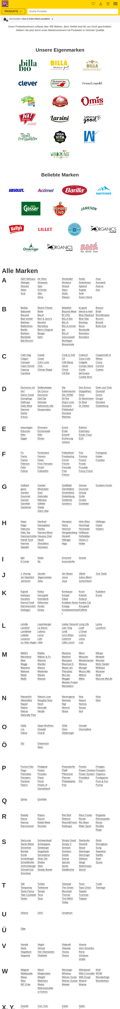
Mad (23, 660)
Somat (65, 858)
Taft (23, 884)
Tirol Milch (67, 898)
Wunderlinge (102, 977)
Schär (24, 855)
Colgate (83, 362)
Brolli (98, 311)
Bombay (83, 322)
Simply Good (69, 840)
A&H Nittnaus (28, 279)
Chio (40, 366)
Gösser (83, 485)
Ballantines (27, 326)
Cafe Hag (26, 355)
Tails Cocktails (28, 895)
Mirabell (100, 656)
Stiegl (82, 862)
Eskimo (83, 427)
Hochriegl (84, 525)
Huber (99, 525)
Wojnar (82, 984)
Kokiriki (83, 595)
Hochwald (84, 529)
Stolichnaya (85, 866)
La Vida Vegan (29, 642)
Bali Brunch (27, 340)
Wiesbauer (84, 969)
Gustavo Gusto (104, 485)
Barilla (24, 329)
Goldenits (67, 500)
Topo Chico (85, 887)
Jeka (40, 581)
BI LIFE (66, 315)
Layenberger (44, 624)
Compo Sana (86, 366)
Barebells (26, 337)
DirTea (65, 398)
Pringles (100, 766)
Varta (23, 948)
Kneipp (65, 606)
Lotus (82, 638)
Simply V (66, 844)
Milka (81, 678)
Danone (25, 409)
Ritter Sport (85, 826)
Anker (82, 279)
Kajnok (24, 591)
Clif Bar (66, 373)
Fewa (40, 460)
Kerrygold (43, 595)
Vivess (65, 952)
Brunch (99, 318)
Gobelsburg (68, 496)
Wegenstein (44, 973)
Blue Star (84, 318)
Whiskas (66, 973)
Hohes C (83, 540)
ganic (23, 489)
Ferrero (41, 456)
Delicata (42, 402)
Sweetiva (101, 851)
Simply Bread (45, 869)
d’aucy (24, 417)
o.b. (23, 729)
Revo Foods (85, 815)
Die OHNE (67, 395)
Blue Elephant (86, 315)
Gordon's (67, 503)
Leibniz (41, 631)
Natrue (24, 711)
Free (64, 471)
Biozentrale (68, 344)
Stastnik (83, 844)
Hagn (23, 525)
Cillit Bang (67, 362)
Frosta (82, 463)
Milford (82, 675)
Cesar (41, 358)
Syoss (99, 862)
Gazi (40, 492)
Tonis (81, 884)
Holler (82, 543)
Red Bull (66, 815)
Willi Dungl (84, 977)
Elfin (40, 434)
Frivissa (83, 456)
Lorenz (82, 635)
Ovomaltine (85, 729)
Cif (63, 358)
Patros (24, 785)
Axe (98, 290)
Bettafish (66, 307)
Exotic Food (85, 434)
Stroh (98, 840)
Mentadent (67, 686)
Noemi (82, 700)
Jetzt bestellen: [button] (29, 19)
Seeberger (43, 847)
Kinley (41, 610)
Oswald (42, 729)
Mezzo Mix (84, 671)
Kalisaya (25, 595)
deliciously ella (45, 406)
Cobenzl (83, 355)
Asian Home (85, 297)
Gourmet (83, 489)
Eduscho (25, 431)
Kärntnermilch (28, 606)
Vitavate (66, 948)
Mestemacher (86, 660)
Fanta (24, 456)
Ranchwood (27, 826)
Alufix (65, 293)
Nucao (82, 707)
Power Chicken (87, 770)
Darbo (24, 413)
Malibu (41, 653)
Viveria (82, 944)
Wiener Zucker (70, 980)
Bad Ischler (27, 318)
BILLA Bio (67, 318)
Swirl (98, 858)
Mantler (42, 664)
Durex (99, 395)
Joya (64, 581)
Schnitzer (26, 873)
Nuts (98, 696)
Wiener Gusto (69, 977)
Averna (99, 286)
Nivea (65, 711)
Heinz (65, 525)
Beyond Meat (69, 311)
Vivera (65, 955)
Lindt (64, 631)
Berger (41, 333)
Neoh (40, 704)
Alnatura (66, 282)
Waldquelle (27, 973)
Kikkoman (43, 602)
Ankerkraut (85, 282)
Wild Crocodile (87, 973)
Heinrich (66, 529)
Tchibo (41, 884)
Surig (98, 847)
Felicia (24, 471)
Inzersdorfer (68, 561)
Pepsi (41, 777)
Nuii (81, 711)
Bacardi (25, 315)
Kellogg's (25, 610)
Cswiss (99, 369)
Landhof (25, 628)
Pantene (25, 781)
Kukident (100, 591)
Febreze (25, 463)
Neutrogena (68, 696)
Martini (41, 675)
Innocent (66, 557)
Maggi (24, 664)
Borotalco (84, 337)
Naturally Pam (28, 715)
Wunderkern (102, 980)
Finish (41, 467)
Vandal (24, 944)
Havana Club (45, 536)
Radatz (24, 815)
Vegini (41, 944)
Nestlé (41, 711)
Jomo (65, 577)
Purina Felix (27, 766)
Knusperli (84, 606)
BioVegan (67, 340)
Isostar (82, 557)
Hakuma (25, 529)
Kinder (41, 606)
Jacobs (41, 573)
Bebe (40, 311)
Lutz (81, 642)
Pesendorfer (68, 766)
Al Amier (42, 290)
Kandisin (25, 599)
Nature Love (44, 696)
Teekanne (43, 887)
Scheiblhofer (27, 862)
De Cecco (43, 391)
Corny (99, 362)
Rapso (41, 815)
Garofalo (25, 503)
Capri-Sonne (27, 366)
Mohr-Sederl (102, 664)
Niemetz (66, 700)
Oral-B (41, 733)
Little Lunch (68, 642)
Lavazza (25, 638)
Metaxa (83, 664)
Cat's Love (43, 362)
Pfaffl (64, 770)
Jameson (26, 581)
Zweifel (24, 1006)
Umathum (67, 913)
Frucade (83, 467)
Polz (64, 785)
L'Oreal (83, 631)
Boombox (84, 333)
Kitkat (65, 599)
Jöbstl (82, 573)
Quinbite (42, 799)
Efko (23, 434)
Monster (100, 660)
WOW (99, 973)
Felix (23, 467)
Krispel (65, 595)
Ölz (22, 743)
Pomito (82, 766)
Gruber (82, 500)
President (84, 777)
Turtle (99, 884)
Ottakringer (68, 733)
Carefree (25, 373)
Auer (98, 279)
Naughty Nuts (45, 700)
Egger (24, 438)
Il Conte (25, 561)
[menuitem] (13, 11)
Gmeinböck (68, 492)
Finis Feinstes (45, 463)
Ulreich (24, 913)
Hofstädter (84, 536)
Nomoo (83, 704)
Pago (23, 770)
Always (66, 297)
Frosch (82, 460)
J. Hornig (25, 573)
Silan (40, 866)
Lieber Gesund (70, 624)
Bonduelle (84, 329)
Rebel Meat (44, 822)
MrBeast (100, 667)
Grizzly (82, 492)
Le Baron (42, 628)
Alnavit (65, 286)
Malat (24, 675)
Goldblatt (67, 485)
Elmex (41, 438)
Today (65, 902)
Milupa (99, 653)
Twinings (100, 887)
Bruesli (99, 322)
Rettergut (67, 826)
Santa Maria (27, 844)
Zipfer (82, 1006)
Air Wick (42, 279)
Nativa (24, 707)
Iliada (40, 557)
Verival (41, 948)
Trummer (84, 895)
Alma (40, 297)
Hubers (100, 529)
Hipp (64, 543)
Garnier (25, 500)
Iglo (23, 557)
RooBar (100, 826)
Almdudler (67, 279)
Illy (39, 561)
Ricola (82, 818)
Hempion (67, 521)
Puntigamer (102, 777)
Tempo (41, 891)
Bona (81, 326)
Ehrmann (42, 427)
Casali (41, 355)
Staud (82, 847)
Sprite (65, 866)
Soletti (65, 855)
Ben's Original (45, 329)
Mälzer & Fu (44, 656)
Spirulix (66, 862)
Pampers (25, 777)
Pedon (41, 770)
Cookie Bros (85, 377)
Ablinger (25, 282)
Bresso (99, 307)
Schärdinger (27, 858)
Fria (81, 452)
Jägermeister (45, 577)
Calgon (24, 358)
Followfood (68, 452)
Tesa (40, 898)
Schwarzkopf (45, 840)
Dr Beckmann (86, 398)
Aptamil (83, 286)
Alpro (65, 290)
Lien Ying (67, 628)
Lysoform (101, 628)
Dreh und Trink (104, 387)
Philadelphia (68, 781)
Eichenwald (44, 431)
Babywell (25, 311)
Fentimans (43, 452)
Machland (26, 656)
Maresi (41, 667)
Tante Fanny (27, 891)
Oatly (23, 725)
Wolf (98, 969)
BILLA (65, 322)
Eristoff (65, 434)
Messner (83, 656)
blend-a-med (86, 311)
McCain (66, 675)
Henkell (66, 536)
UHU (40, 913)
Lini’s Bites (67, 635)
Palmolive (26, 774)
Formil (65, 460)
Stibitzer (83, 858)
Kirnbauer (67, 591)
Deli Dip (42, 398)
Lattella (25, 635)
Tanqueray (26, 887)
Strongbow (101, 844)
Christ (65, 369)
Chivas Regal (45, 369)
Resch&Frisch (69, 822)
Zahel (65, 1006)
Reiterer (66, 818)
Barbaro (25, 333)
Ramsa (24, 822)
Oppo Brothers (45, 725)
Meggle (66, 678)
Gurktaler (84, 503)
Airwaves (42, 282)
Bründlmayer (103, 315)
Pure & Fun (102, 781)
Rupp (98, 829)
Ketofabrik (43, 599)
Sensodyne (44, 855)
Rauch (41, 818)
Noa (81, 696)
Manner (42, 660)
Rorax (99, 822)
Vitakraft (66, 944)
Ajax (40, 286)
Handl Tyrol (27, 540)
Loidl (81, 628)
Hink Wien (84, 521)
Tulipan (83, 898)
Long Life (84, 624)
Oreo (64, 729)
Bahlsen (25, 322)
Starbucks (84, 840)
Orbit (64, 725)
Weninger (67, 969)
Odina (24, 733)
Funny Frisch (86, 471)
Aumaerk (100, 282)
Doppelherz (85, 391)
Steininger (84, 851)
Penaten (42, 774)
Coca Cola (84, 358)
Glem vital (43, 511)
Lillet (40, 642)
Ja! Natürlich (27, 577)
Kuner (99, 595)
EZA (81, 438)
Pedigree (42, 766)
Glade (41, 507)
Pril (80, 781)
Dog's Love (68, 402)
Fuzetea (100, 460)
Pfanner (66, 777)
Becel (41, 315)
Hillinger (66, 540)
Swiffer (99, 855)
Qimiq (24, 799)
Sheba (41, 862)
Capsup (25, 369)
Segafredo (43, 851)
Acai (23, 293)
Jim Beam (67, 573)
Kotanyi (83, 599)
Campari (25, 362)
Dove (81, 395)
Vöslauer (83, 955)
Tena (40, 895)
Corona (100, 366)
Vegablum (26, 952)
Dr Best (83, 402)
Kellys (41, 591)
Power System (87, 774)
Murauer (100, 671)
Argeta (82, 290)
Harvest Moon (45, 532)
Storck (82, 869)
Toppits (83, 891)
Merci (82, 653)
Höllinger (100, 521)
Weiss (41, 984)
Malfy (23, 678)
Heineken (43, 547)
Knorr (82, 591)
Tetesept (66, 884)
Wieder (66, 984)
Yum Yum (43, 1006)
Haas (23, 521)
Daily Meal (26, 406)
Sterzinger (84, 855)
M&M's (24, 653)
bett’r (40, 337)
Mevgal (83, 667)
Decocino (43, 395)
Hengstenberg (69, 532)
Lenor (41, 635)
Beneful (42, 322)
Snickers (66, 851)
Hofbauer (84, 532)
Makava (25, 671)
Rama (24, 818)
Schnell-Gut (27, 869)
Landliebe (26, 631)
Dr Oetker (84, 406)
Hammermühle (29, 536)
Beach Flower (45, 307)
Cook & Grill (68, 355)
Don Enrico (85, 387)
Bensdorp (43, 326)
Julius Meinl (85, 577)
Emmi (65, 427)
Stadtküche (68, 869)
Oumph (83, 725)
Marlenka (43, 671)
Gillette (41, 503)
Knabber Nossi (70, 602)
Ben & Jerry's (45, 318)
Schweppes (44, 844)
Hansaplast (44, 525)
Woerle (82, 980)
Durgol (99, 398)
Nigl (64, 704)
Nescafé (42, 707)
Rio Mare (84, 822)
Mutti (98, 675)
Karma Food (27, 602)
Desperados (44, 409)
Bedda (24, 307)
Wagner (25, 969)
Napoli (24, 704)
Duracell (100, 391)
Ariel (81, 293)
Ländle (24, 624)
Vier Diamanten (46, 952)
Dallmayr (25, 402)
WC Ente (25, 984)
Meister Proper (70, 682)
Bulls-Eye (101, 326)
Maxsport (67, 660)
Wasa (24, 977)
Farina (24, 460)
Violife (82, 959)
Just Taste (101, 573)
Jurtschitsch (85, 581)
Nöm (98, 700)
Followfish (43, 471)
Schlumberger (28, 866)
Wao (23, 980)
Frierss (65, 474)
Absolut (25, 286)
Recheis (42, 826)
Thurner (66, 895)
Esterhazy (84, 431)
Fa (22, 452)
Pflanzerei (67, 774)
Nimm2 (66, 707)
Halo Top (25, 532)
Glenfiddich (68, 489)
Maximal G (67, 664)
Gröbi (82, 496)
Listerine (66, 638)
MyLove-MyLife (104, 678)
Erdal (65, 431)
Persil (41, 781)
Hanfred (42, 521)
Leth (40, 638)
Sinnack (66, 847)
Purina (99, 785)
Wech (41, 969)
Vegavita (25, 955)
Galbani (25, 485)
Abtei (23, 290)
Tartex (24, 898)
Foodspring (68, 456)
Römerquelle (103, 818)
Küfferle (83, 610)
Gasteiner (26, 507)
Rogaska (100, 815)
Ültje (23, 928)
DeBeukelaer (45, 387)
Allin (40, 293)
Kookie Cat (85, 602)
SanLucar (26, 840)
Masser (41, 678)
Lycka (99, 624)
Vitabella (42, 955)
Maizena (25, 667)
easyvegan (26, 427)
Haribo (41, 529)
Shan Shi (42, 858)
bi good (83, 307)
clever (65, 366)
